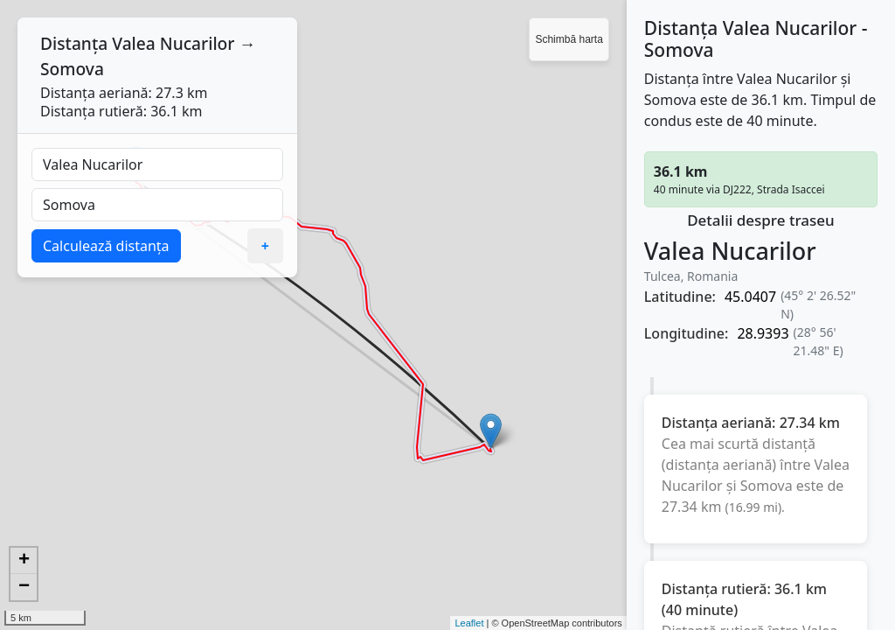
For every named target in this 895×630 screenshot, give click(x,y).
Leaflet (468, 623)
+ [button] (24, 561)
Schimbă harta (568, 39)
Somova (72, 68)
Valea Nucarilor (173, 43)
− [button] (24, 587)
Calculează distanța (106, 246)
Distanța (74, 43)
